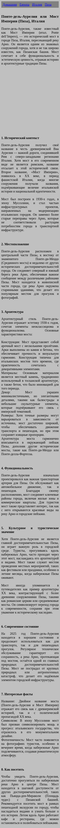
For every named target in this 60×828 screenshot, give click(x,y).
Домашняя (10, 4)
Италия (37, 4)
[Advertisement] (30, 102)
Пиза (48, 4)
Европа (24, 4)
